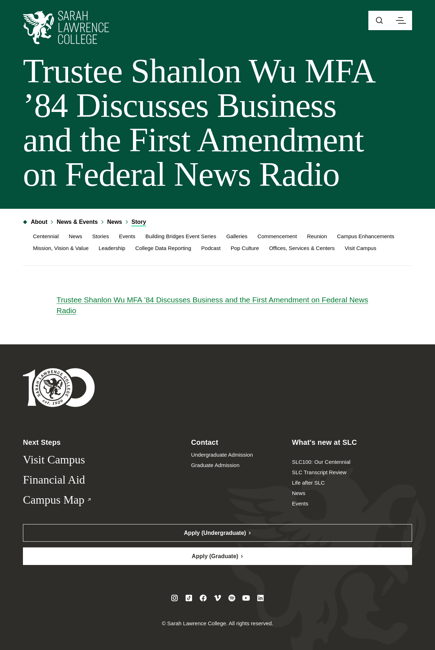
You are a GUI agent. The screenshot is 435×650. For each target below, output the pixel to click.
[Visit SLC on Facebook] (203, 598)
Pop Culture (245, 248)
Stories (100, 236)
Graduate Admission (215, 465)
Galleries (236, 236)
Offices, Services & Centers (302, 248)
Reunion (317, 236)
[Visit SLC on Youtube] (246, 598)
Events (127, 236)
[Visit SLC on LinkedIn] (260, 598)
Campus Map (69, 500)
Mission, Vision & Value (61, 248)
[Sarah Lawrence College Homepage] (59, 387)
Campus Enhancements (366, 236)
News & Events (77, 222)
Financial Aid (54, 479)
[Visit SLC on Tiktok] (189, 598)
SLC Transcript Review (319, 472)
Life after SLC (308, 483)
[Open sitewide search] (379, 20)
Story (139, 222)
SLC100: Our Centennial (321, 462)
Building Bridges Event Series (180, 236)
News (114, 222)
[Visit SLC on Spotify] (232, 598)
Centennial (46, 236)
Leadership (112, 248)
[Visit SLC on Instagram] (174, 598)
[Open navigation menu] (401, 20)
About (35, 222)
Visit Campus (360, 248)
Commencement (277, 236)
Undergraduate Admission (222, 455)
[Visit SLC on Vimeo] (217, 598)
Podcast (211, 248)
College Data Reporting (163, 248)
